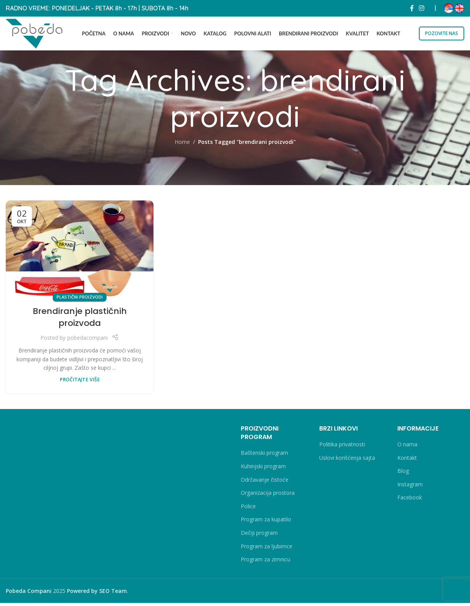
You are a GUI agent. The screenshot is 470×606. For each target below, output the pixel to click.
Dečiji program (259, 535)
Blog (403, 473)
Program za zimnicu (265, 562)
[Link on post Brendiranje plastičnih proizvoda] (79, 252)
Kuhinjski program (263, 469)
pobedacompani (87, 340)
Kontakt (407, 460)
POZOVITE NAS (441, 34)
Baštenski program (264, 455)
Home (182, 145)
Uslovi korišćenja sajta (347, 460)
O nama (407, 447)
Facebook (409, 500)
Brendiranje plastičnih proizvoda (80, 320)
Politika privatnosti (342, 447)
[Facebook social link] (412, 7)
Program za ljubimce (266, 549)
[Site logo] (38, 33)
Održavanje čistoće (264, 482)
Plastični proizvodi (80, 300)
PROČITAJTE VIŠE (80, 382)
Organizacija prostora (268, 495)
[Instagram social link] (422, 7)
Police (248, 509)
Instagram (410, 487)
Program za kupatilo (266, 522)
